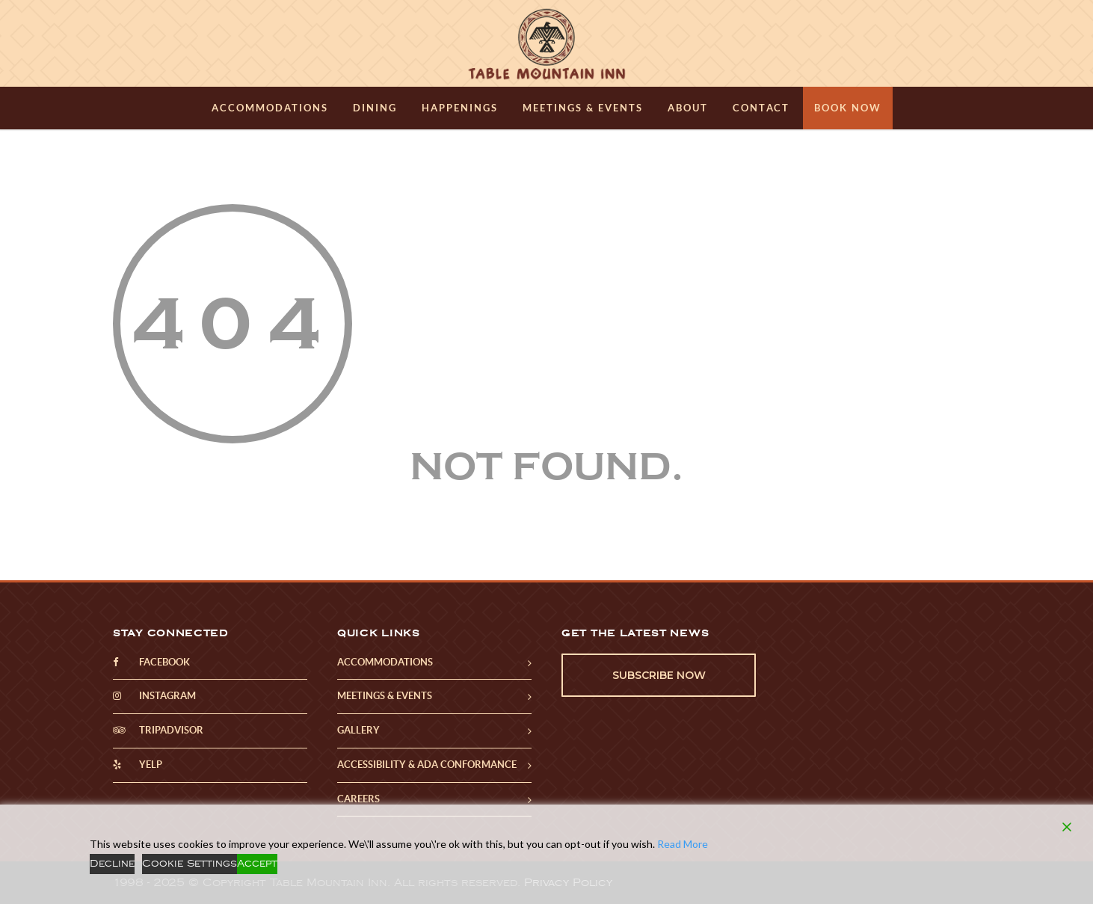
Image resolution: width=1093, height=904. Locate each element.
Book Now (847, 108)
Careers (358, 799)
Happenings (460, 108)
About (688, 108)
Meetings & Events (583, 108)
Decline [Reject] (112, 863)
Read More (682, 843)
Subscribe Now (659, 675)
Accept (257, 863)
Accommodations (270, 108)
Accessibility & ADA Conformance (427, 764)
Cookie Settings (189, 863)
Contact (761, 108)
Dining (375, 108)
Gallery (358, 730)
